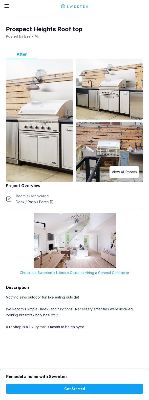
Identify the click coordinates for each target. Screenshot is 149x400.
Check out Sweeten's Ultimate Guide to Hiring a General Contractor (74, 273)
